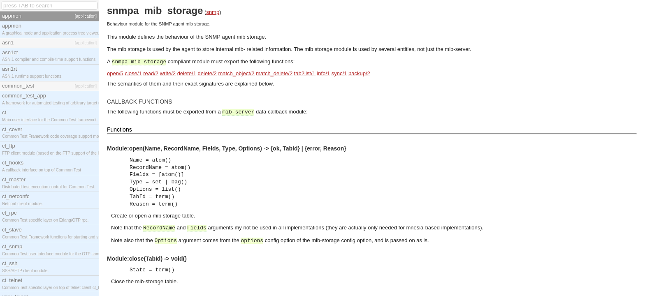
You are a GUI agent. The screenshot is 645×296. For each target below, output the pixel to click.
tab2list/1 (305, 73)
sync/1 (339, 73)
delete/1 (186, 73)
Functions (119, 129)
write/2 (168, 73)
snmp (212, 12)
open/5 (115, 73)
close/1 (133, 73)
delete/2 (207, 73)
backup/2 (359, 73)
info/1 (323, 73)
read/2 (150, 73)
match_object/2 (236, 73)
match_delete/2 (274, 73)
